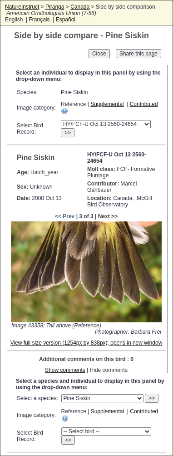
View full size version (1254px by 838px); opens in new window (86, 343)
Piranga (54, 7)
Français (39, 19)
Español (65, 19)
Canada (79, 7)
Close (99, 53)
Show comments (65, 370)
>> (67, 133)
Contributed (144, 104)
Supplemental (107, 104)
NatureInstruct (22, 7)
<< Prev (64, 216)
